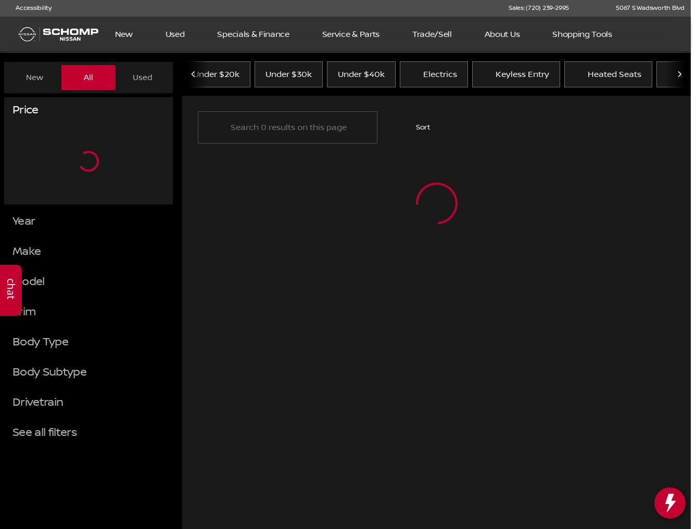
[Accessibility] (29, 8)
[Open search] (667, 34)
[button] (592, 8)
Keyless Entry (516, 77)
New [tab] (34, 77)
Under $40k (361, 77)
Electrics (434, 77)
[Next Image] (679, 77)
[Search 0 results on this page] (288, 130)
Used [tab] (143, 77)
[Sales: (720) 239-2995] (539, 8)
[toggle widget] (670, 503)
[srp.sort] (417, 130)
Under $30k (288, 77)
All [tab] (88, 77)
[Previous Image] (193, 77)
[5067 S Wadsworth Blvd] (645, 8)
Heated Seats (608, 77)
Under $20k (216, 77)
